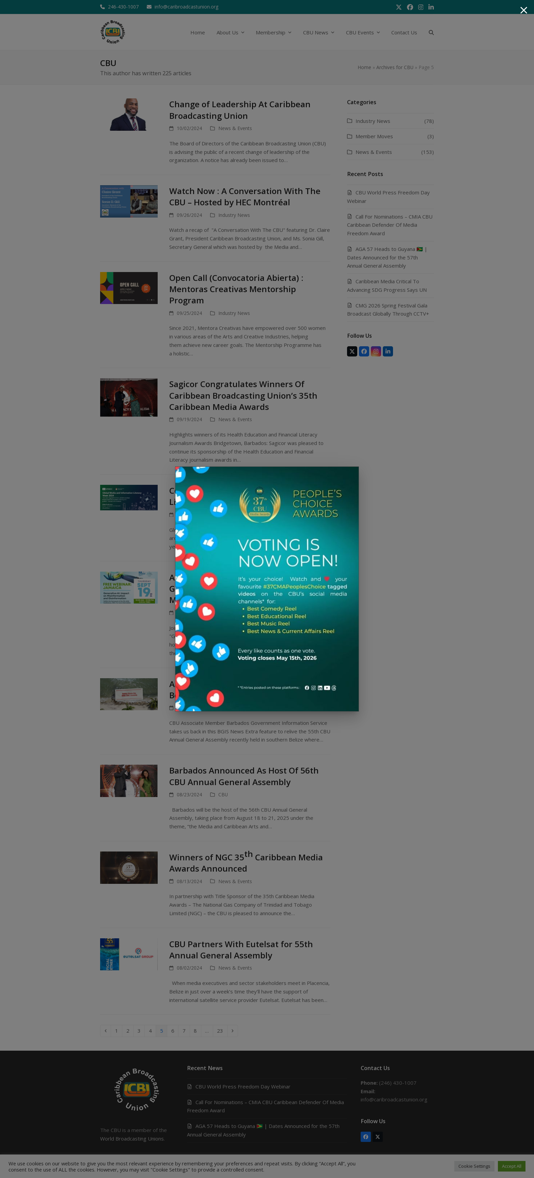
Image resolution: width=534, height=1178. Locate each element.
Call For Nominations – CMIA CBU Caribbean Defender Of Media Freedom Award (390, 225)
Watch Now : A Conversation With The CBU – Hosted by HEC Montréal (244, 196)
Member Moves (374, 136)
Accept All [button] (511, 1166)
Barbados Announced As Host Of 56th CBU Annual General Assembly (244, 776)
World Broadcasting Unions (132, 1138)
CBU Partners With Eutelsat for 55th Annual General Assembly (241, 949)
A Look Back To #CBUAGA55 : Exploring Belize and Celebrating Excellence (246, 689)
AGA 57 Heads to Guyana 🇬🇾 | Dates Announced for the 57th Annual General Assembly (387, 257)
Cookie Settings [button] (474, 1166)
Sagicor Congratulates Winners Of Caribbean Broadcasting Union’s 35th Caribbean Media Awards (243, 395)
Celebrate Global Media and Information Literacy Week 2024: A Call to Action (249, 496)
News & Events (235, 128)
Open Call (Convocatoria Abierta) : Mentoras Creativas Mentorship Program (236, 289)
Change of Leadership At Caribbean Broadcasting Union (240, 109)
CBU (223, 794)
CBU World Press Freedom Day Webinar (242, 1086)
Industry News (234, 215)
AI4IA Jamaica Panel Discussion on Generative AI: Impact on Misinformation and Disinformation (240, 589)
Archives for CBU (394, 67)
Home (364, 67)
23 (222, 1030)
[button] (431, 32)
